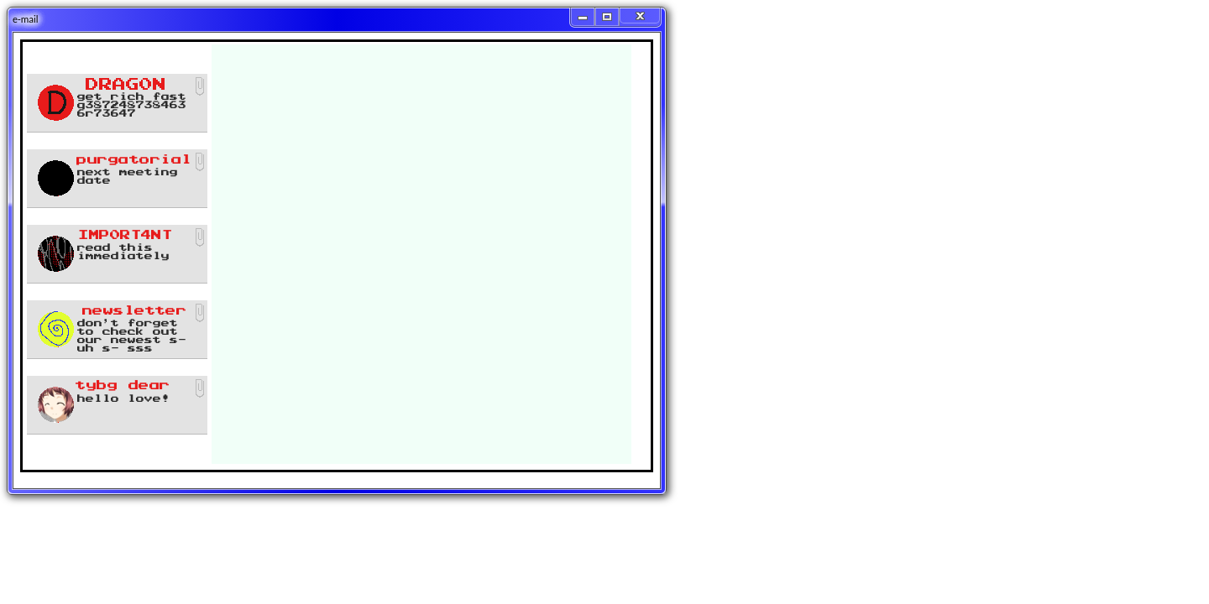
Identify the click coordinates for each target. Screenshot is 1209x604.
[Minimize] (583, 17)
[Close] (640, 15)
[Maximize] (607, 17)
